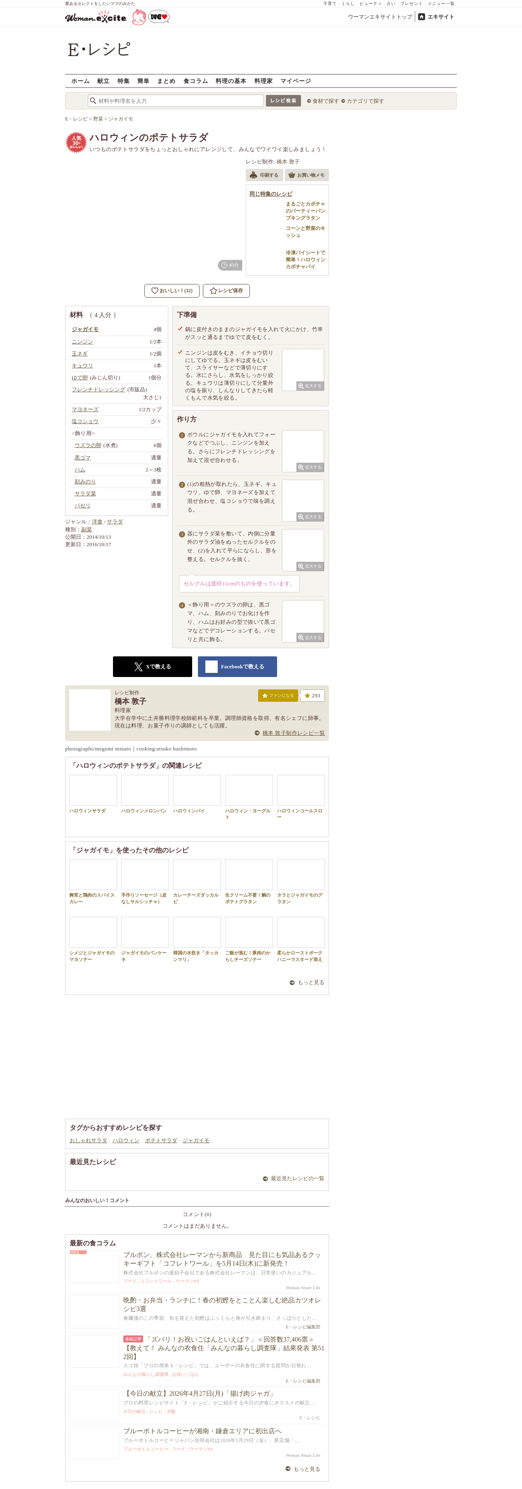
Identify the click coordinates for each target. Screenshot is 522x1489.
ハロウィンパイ (197, 794)
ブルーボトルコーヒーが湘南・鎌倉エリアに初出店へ (202, 1431)
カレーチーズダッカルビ (197, 881)
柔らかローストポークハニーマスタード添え (301, 939)
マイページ (295, 81)
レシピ (156, 1411)
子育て (330, 3)
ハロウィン (126, 1140)
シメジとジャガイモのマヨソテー (93, 939)
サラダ (115, 521)
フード (130, 1280)
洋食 (97, 521)
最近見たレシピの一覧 (297, 1178)
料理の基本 (231, 81)
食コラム (195, 81)
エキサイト (441, 17)
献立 (103, 81)
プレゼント (411, 3)
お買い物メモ (306, 175)
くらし (348, 3)
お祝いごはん (185, 1374)
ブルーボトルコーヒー (146, 1448)
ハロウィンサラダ (93, 794)
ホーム (80, 81)
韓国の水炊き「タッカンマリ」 (197, 939)
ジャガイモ (196, 1140)
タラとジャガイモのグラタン (301, 881)
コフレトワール (156, 1280)
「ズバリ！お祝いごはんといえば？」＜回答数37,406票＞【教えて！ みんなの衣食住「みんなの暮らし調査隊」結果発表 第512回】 (223, 1348)
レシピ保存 (230, 291)
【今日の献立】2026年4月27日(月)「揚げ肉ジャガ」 (199, 1393)
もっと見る (311, 982)
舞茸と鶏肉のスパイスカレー (93, 881)
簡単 (143, 81)
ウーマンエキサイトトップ (380, 17)
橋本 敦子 (288, 162)
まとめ (166, 81)
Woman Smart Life (303, 1287)
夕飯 (171, 1411)
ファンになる (278, 697)
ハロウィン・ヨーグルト (249, 797)
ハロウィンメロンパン (145, 794)
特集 (124, 81)
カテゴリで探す (365, 101)
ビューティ (371, 3)
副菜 (86, 529)
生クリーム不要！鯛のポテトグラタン (249, 881)
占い (391, 3)
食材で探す (326, 101)
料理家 (263, 81)
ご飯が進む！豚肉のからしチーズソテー (249, 939)
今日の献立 (134, 1411)
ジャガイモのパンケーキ (145, 939)
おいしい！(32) (176, 291)
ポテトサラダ (161, 1140)
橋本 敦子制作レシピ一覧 (294, 733)
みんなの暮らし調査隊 (146, 1374)
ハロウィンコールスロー (301, 797)
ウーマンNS (188, 1280)
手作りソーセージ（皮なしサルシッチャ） (145, 881)
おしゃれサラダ (88, 1140)
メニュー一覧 (441, 3)
